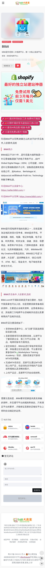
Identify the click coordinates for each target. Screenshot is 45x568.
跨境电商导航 (22, 542)
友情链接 (32, 542)
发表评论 (37, 490)
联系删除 (15, 539)
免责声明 (7, 539)
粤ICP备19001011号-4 (16, 554)
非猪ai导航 (34, 539)
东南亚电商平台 (17, 42)
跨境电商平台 (6, 42)
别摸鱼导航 (24, 539)
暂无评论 (8, 456)
